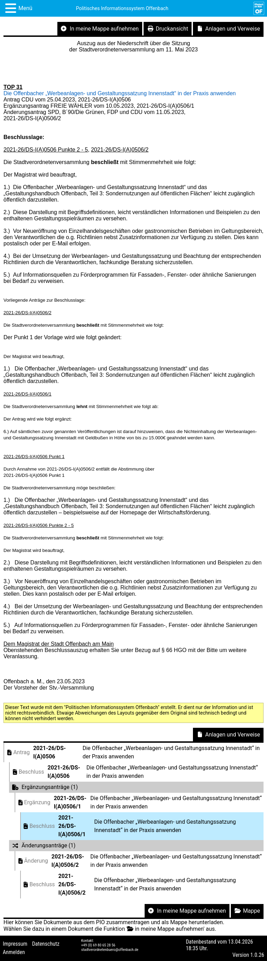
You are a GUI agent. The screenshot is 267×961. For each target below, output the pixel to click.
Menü (25, 8)
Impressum (15, 943)
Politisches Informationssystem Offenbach (122, 8)
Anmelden (14, 952)
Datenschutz (45, 943)
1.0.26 (257, 955)
